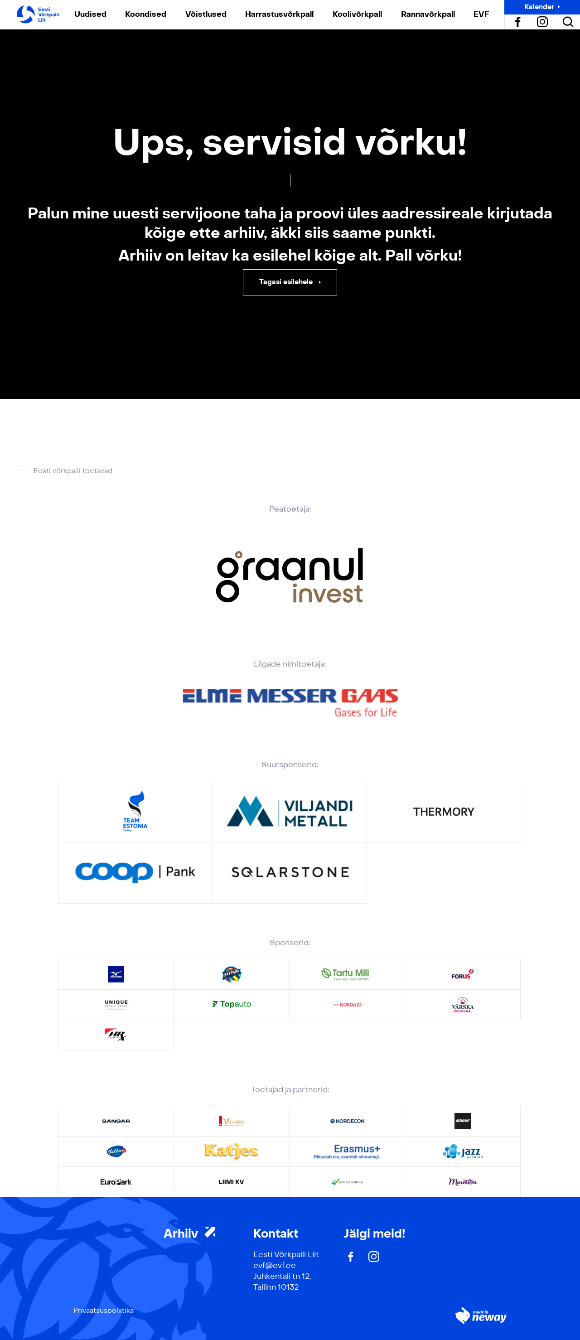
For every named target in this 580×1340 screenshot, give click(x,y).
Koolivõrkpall (357, 14)
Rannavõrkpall (428, 14)
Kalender (539, 7)
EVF (481, 14)
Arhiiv (189, 1233)
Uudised (90, 14)
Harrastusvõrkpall (279, 14)
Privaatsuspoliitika (103, 1310)
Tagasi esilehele (286, 282)
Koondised (145, 14)
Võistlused (206, 14)
